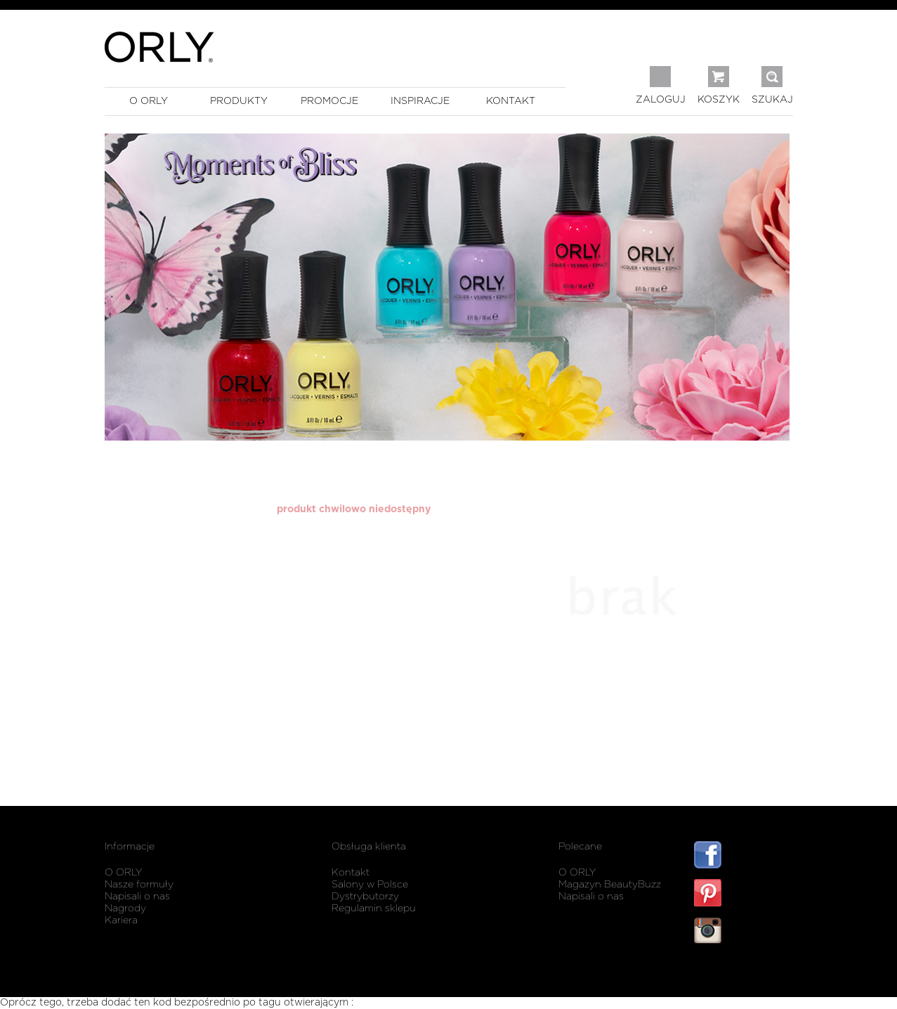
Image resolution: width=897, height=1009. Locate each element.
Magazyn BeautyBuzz (609, 885)
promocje (329, 101)
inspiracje (420, 101)
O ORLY (123, 873)
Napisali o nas (137, 896)
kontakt (510, 101)
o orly (148, 101)
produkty (239, 101)
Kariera (121, 920)
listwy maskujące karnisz (743, 972)
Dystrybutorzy (365, 896)
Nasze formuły (139, 885)
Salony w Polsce (370, 885)
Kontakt (350, 873)
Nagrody (125, 908)
